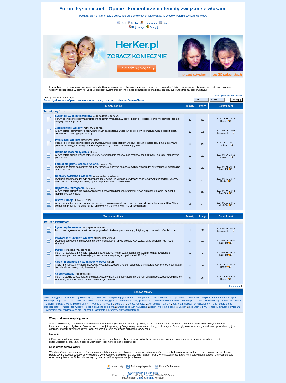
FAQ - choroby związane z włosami (221, 306)
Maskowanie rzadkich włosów (74, 237)
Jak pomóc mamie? (159, 303)
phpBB (128, 375)
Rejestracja (136, 27)
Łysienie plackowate (68, 227)
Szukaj (133, 23)
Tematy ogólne (113, 105)
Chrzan (182, 306)
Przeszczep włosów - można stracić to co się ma (88, 306)
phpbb (140, 378)
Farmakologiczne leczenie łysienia (77, 164)
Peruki (59, 249)
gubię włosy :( (85, 297)
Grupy (164, 23)
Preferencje (235, 286)
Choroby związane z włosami (73, 176)
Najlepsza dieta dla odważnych (219, 297)
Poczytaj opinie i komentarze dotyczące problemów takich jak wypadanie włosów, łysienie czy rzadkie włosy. (143, 15)
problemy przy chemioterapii (123, 310)
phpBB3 (150, 378)
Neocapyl (187, 300)
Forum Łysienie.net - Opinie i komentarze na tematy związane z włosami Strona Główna (94, 100)
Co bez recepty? (136, 303)
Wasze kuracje (64, 200)
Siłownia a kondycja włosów (134, 300)
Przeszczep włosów (67, 139)
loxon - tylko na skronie (163, 306)
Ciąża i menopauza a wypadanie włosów (80, 261)
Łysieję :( (120, 303)
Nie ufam (194, 306)
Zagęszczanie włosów (69, 127)
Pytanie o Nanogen (101, 303)
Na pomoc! (144, 297)
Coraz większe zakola (81, 300)
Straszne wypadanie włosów (59, 297)
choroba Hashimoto (94, 310)
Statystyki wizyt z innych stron (143, 373)
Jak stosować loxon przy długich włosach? (176, 297)
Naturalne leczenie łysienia (72, 152)
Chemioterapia (64, 273)
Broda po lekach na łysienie (132, 306)
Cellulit (198, 300)
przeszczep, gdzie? (106, 300)
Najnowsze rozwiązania (70, 188)
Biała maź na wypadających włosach (116, 297)
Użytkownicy (148, 23)
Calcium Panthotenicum (166, 300)
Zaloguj (152, 27)
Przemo (148, 375)
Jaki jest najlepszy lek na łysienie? (191, 303)
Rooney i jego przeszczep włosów (223, 300)
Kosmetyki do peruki (55, 300)
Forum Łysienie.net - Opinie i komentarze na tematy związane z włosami (143, 8)
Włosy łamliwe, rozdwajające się (63, 310)
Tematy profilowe (113, 216)
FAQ (121, 23)
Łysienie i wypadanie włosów (73, 115)
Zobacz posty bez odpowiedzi (227, 95)
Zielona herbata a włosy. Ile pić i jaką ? (67, 303)
